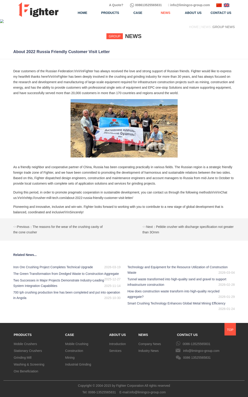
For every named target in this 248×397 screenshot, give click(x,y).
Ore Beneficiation (26, 367)
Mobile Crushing (76, 340)
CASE (69, 331)
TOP (230, 326)
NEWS (143, 331)
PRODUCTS (23, 331)
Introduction (117, 340)
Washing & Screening (29, 361)
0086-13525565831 (196, 340)
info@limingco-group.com (189, 5)
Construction (74, 347)
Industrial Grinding (78, 361)
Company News (149, 340)
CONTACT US (187, 331)
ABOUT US (117, 331)
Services (115, 347)
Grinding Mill (23, 354)
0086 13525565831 (197, 354)
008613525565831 (146, 5)
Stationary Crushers (28, 347)
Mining (69, 354)
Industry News (148, 347)
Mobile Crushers (25, 340)
